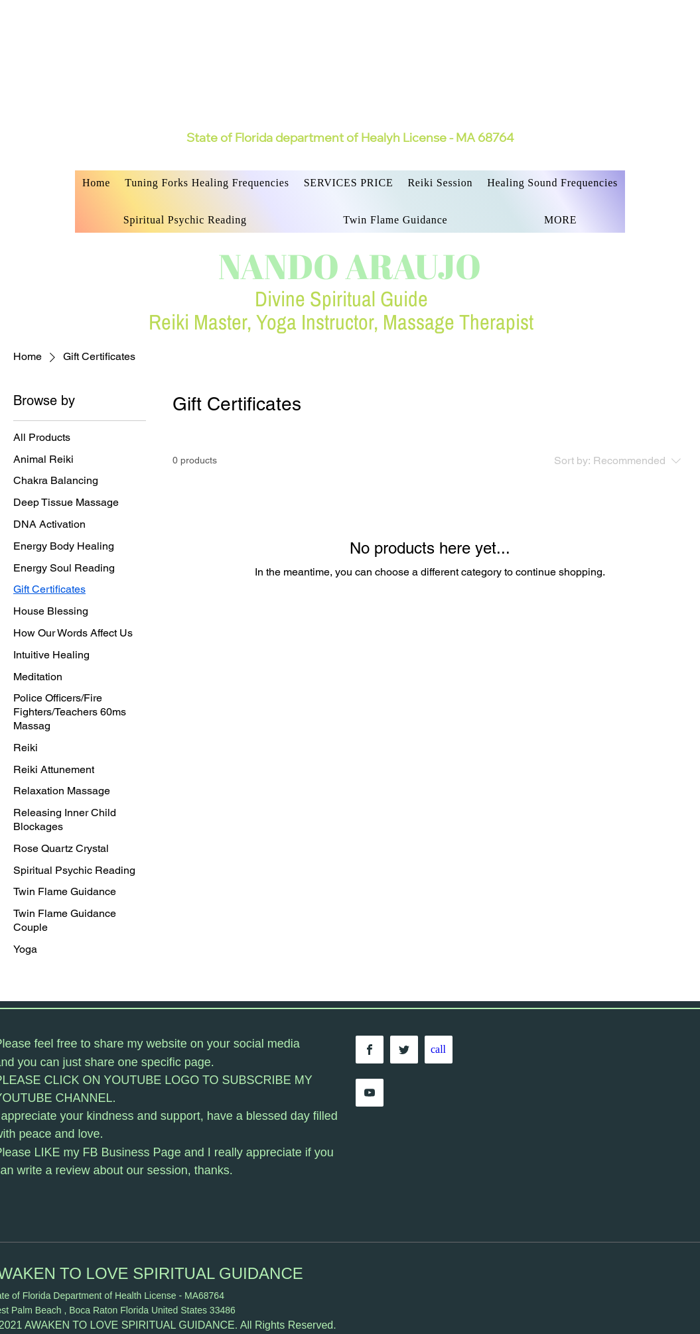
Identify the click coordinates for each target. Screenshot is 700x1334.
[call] (439, 1049)
